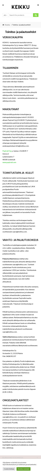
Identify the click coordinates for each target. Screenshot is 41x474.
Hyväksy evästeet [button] (23, 469)
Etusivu (7, 25)
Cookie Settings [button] (9, 469)
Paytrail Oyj (7, 151)
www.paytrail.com (10, 162)
